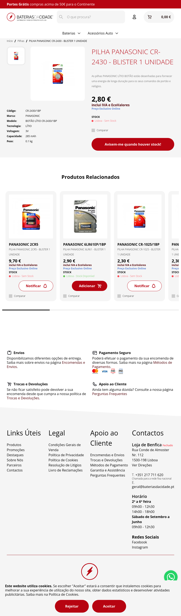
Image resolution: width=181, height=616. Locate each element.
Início (10, 41)
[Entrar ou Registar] (134, 17)
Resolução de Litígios (65, 465)
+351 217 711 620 (149, 475)
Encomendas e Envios (107, 455)
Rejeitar (71, 606)
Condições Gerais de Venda (65, 447)
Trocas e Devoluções (23, 398)
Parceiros (14, 465)
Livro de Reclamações (66, 470)
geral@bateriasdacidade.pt (153, 486)
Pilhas (21, 41)
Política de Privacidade (66, 455)
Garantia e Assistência (107, 470)
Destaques (15, 455)
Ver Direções (142, 465)
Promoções (16, 450)
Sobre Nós (15, 460)
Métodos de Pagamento (109, 465)
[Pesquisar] (61, 17)
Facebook (139, 542)
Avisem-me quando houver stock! (133, 144)
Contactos (15, 470)
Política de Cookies (63, 460)
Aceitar (109, 606)
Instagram (140, 547)
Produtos (14, 444)
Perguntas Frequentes (109, 393)
